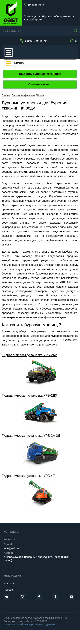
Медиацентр (13, 575)
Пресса (8, 589)
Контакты (11, 531)
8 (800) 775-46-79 (36, 40)
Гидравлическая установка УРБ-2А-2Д (31, 435)
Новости (9, 583)
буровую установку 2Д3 (18, 286)
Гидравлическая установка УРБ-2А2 (29, 355)
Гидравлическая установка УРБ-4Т (28, 476)
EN (76, 40)
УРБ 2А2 (66, 282)
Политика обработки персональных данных (29, 624)
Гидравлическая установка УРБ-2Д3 (29, 395)
